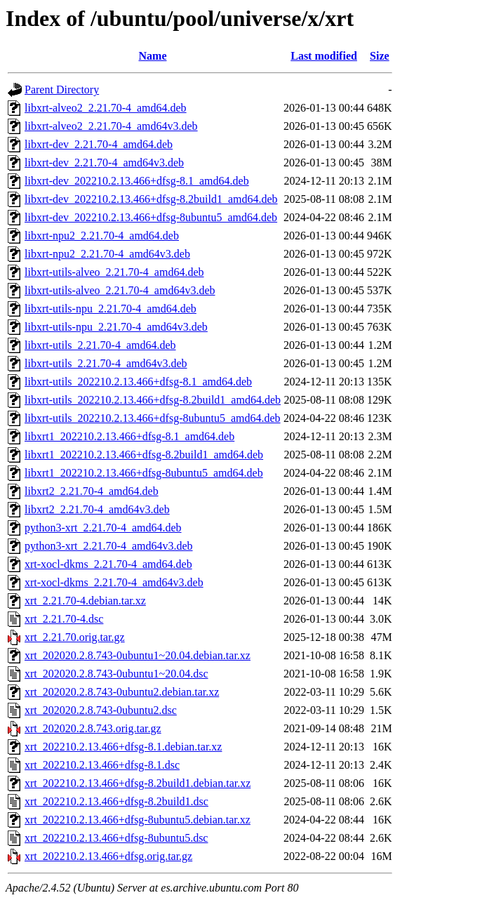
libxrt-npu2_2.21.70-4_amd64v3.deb (107, 254)
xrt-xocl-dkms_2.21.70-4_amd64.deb (108, 564)
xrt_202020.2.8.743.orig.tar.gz (93, 728)
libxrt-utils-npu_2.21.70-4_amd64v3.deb (116, 327)
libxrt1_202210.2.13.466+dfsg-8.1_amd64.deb (129, 436)
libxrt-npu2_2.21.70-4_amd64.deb (102, 235)
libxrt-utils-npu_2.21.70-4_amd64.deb (110, 309)
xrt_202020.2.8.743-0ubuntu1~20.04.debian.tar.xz (137, 655)
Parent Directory (62, 89)
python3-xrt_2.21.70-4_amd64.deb (103, 528)
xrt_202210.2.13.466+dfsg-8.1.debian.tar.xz (123, 747)
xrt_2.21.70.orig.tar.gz (75, 637)
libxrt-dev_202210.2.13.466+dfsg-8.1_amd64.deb (137, 181)
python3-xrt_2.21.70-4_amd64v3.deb (109, 546)
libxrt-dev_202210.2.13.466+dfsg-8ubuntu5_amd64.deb (151, 217)
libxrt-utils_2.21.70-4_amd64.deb (100, 345)
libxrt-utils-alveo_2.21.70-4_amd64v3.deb (120, 290)
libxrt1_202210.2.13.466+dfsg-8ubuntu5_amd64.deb (144, 473)
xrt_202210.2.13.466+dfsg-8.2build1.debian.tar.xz (137, 783)
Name (153, 56)
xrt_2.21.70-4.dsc (64, 619)
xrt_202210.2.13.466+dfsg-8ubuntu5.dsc (116, 838)
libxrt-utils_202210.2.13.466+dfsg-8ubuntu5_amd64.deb (153, 418)
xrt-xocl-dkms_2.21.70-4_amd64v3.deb (114, 582)
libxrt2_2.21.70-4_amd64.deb (92, 491)
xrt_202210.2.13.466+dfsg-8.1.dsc (102, 765)
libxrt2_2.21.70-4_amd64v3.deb (97, 509)
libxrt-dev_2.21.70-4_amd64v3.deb (104, 162)
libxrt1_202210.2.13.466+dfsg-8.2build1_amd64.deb (144, 455)
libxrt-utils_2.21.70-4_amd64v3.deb (106, 363)
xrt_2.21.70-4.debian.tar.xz (85, 601)
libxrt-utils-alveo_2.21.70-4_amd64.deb (114, 272)
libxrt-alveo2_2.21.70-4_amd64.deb (106, 108)
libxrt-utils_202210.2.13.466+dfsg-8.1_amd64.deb (138, 382)
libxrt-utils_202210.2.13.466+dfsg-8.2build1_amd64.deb (153, 400)
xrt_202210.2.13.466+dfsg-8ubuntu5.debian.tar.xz (137, 820)
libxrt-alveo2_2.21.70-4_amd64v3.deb (111, 126)
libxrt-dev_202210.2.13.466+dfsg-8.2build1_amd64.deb (151, 199)
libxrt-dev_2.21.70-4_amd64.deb (99, 144)
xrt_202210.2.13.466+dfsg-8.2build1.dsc (116, 801)
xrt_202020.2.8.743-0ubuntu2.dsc (101, 710)
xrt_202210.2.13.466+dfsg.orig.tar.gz (108, 856)
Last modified (323, 56)
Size (379, 56)
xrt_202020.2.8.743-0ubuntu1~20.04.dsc (116, 674)
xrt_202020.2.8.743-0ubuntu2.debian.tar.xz (122, 692)
